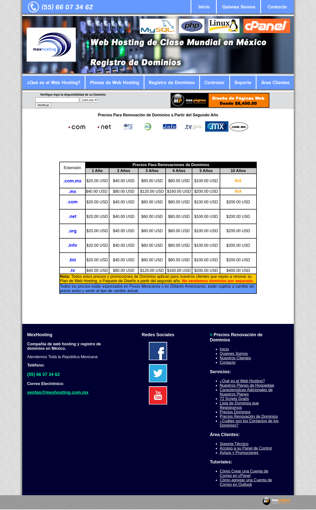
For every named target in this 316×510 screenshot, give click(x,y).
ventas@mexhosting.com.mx (58, 392)
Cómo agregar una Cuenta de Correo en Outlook (246, 482)
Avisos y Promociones (239, 453)
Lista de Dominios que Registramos (239, 405)
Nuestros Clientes (235, 358)
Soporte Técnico (234, 444)
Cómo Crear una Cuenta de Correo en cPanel (244, 473)
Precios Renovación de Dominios (249, 416)
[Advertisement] (158, 147)
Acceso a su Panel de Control (246, 448)
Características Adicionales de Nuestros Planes (246, 392)
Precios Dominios (235, 412)
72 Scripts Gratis (234, 399)
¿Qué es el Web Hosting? (242, 381)
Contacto (228, 362)
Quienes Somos (234, 354)
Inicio (224, 349)
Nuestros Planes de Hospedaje (247, 385)
